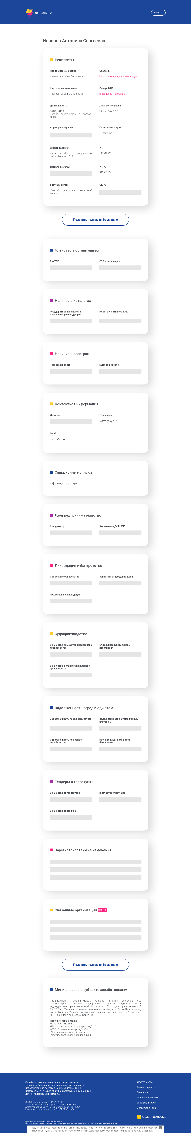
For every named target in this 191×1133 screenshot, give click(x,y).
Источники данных (147, 1097)
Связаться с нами (146, 1108)
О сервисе (142, 1092)
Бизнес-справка (146, 1087)
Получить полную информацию (95, 219)
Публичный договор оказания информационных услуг (43, 1121)
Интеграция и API (146, 1102)
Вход (157, 12)
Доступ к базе (145, 1082)
